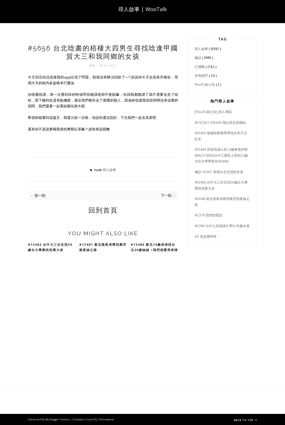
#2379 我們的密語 (208, 215)
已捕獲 (200, 67)
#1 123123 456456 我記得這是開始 (220, 122)
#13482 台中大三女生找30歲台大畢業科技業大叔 (50, 247)
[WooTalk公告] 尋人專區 (213, 112)
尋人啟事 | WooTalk (142, 9)
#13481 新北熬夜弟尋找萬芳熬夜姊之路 (102, 247)
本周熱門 (202, 76)
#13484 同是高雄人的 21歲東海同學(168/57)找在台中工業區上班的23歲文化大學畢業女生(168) (221, 155)
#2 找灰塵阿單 (206, 236)
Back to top (245, 420)
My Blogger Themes (57, 419)
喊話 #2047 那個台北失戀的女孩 (219, 172)
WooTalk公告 (205, 84)
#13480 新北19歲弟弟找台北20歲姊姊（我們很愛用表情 (154, 247)
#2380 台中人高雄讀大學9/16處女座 (222, 226)
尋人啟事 (109, 170)
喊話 (198, 58)
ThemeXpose (106, 419)
